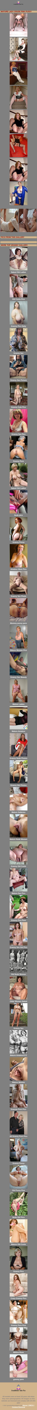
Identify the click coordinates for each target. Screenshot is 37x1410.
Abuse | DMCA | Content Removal (23, 1406)
